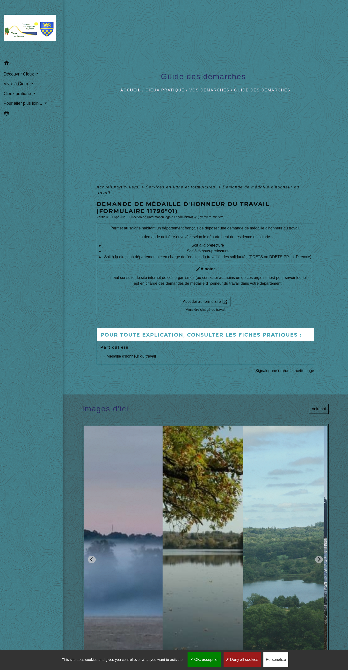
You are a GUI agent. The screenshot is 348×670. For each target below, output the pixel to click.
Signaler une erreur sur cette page (284, 371)
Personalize (276, 659)
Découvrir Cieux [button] (19, 74)
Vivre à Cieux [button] (17, 83)
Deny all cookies (242, 659)
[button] (31, 63)
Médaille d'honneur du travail (131, 356)
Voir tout (319, 409)
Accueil (130, 90)
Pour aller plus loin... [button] (23, 103)
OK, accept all (204, 659)
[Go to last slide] (92, 559)
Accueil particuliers (118, 187)
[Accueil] (31, 29)
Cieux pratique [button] (18, 93)
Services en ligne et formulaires (181, 187)
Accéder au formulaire (205, 302)
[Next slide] (319, 559)
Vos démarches (209, 90)
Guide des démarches (262, 90)
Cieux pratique (165, 90)
